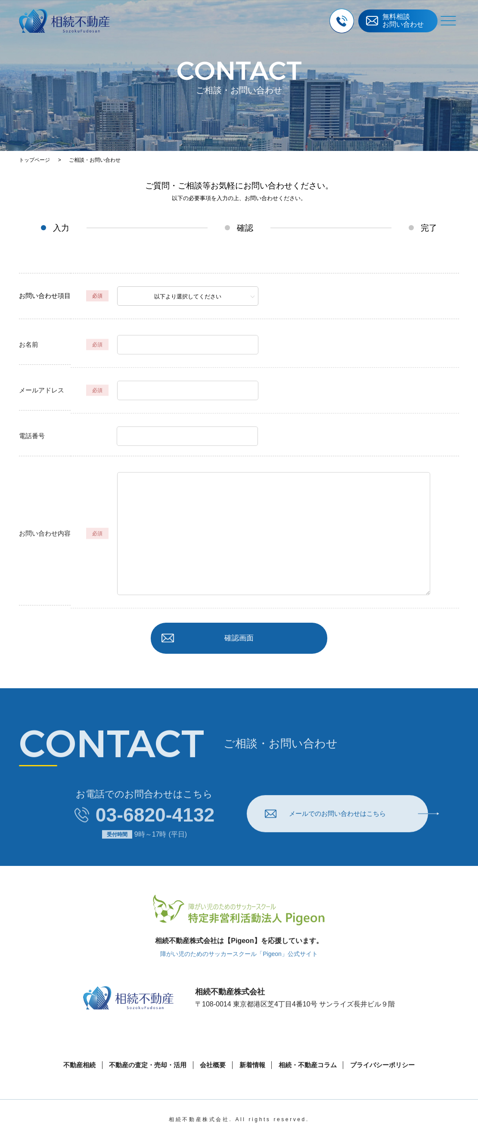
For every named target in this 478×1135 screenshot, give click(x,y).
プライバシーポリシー (389, 1080)
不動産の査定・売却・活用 (143, 1080)
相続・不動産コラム (311, 1080)
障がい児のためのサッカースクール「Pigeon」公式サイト (239, 969)
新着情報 (253, 1080)
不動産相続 (71, 1080)
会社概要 (211, 1080)
